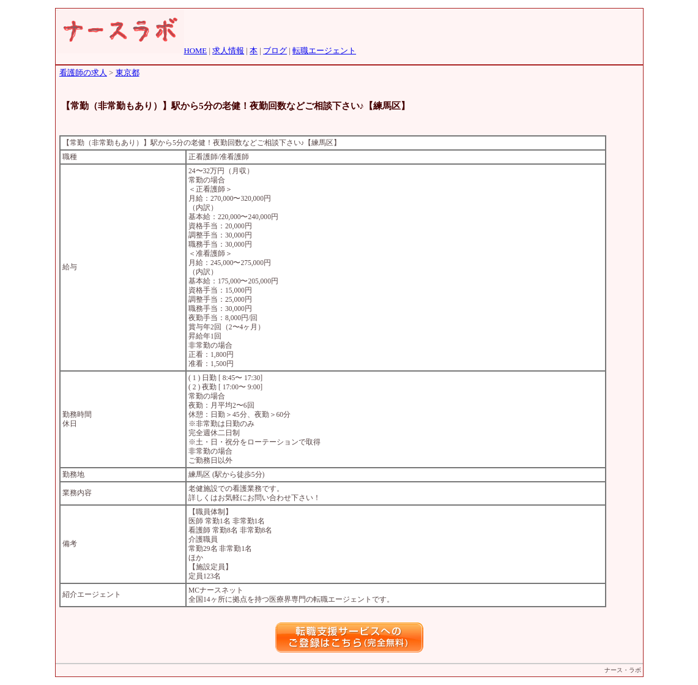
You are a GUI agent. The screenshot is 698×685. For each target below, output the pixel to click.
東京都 (127, 73)
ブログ (275, 51)
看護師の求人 (83, 73)
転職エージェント (324, 51)
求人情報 (228, 51)
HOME (195, 51)
